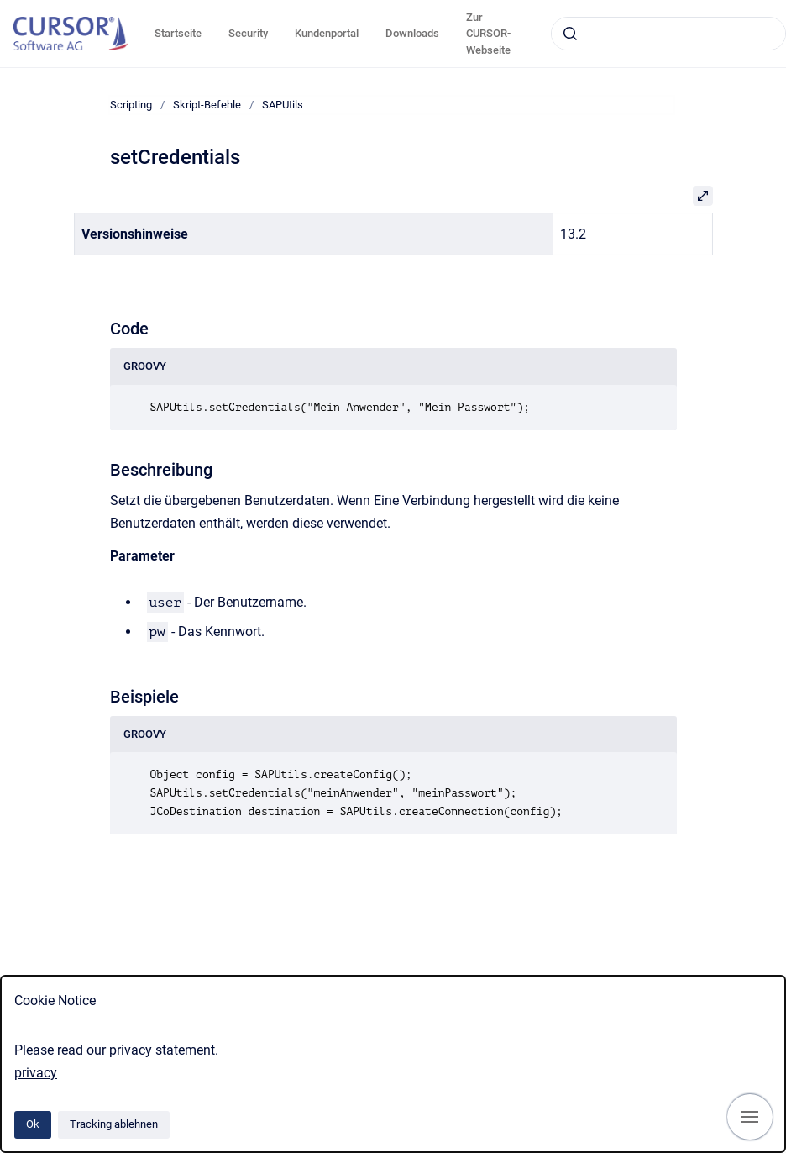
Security (248, 33)
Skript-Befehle (207, 104)
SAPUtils (282, 104)
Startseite (178, 33)
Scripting (131, 104)
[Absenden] (570, 33)
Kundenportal (327, 33)
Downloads (412, 33)
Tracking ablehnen (114, 1124)
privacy (35, 1073)
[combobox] (668, 34)
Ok (32, 1124)
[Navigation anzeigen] (750, 1117)
